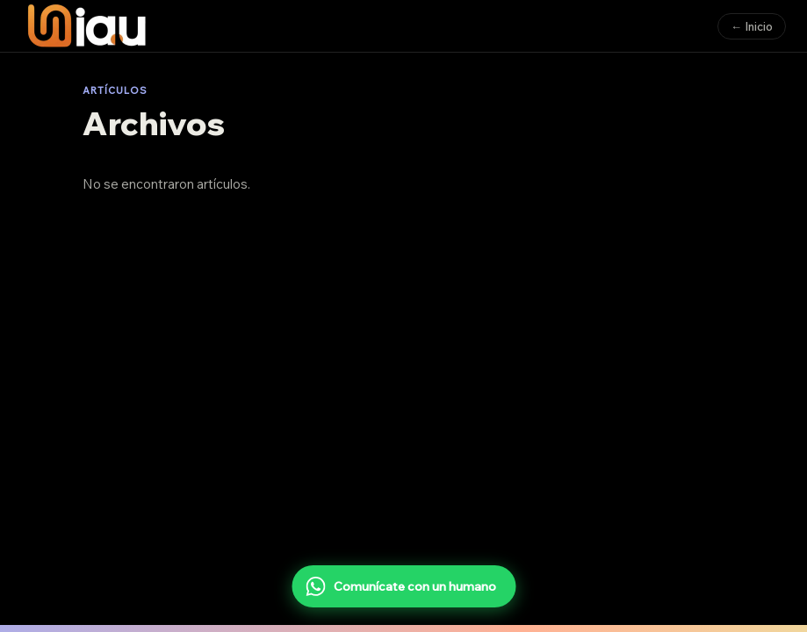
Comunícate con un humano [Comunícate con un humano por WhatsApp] (401, 586)
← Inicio (752, 26)
